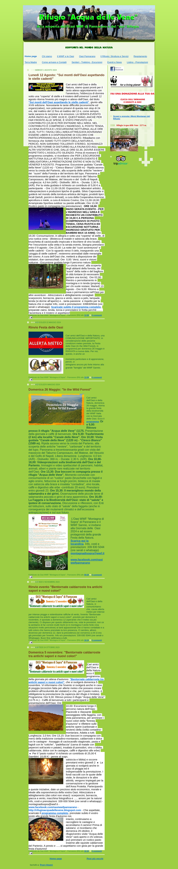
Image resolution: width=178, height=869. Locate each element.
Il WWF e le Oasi (65, 56)
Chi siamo (47, 56)
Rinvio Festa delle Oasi (46, 327)
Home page (31, 56)
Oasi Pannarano (87, 56)
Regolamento (140, 56)
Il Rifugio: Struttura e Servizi (114, 56)
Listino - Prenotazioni (137, 62)
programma (92, 421)
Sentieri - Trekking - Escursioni (87, 62)
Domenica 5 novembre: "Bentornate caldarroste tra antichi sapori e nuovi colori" (64, 654)
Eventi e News (114, 62)
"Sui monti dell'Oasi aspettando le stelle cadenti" (59, 102)
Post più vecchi (95, 858)
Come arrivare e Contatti (54, 62)
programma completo (55, 813)
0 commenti (97, 315)
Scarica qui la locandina (79, 542)
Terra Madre (31, 62)
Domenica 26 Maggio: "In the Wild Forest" (60, 389)
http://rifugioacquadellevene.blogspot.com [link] (55, 810)
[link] (53, 807)
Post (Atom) (46, 865)
